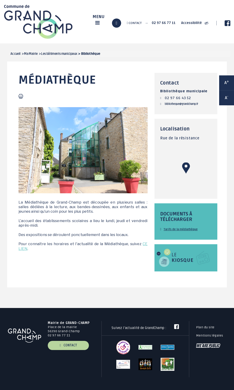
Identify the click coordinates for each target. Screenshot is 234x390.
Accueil (16, 54)
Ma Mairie (30, 54)
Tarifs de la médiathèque (181, 229)
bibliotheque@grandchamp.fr (181, 104)
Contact (134, 23)
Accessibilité (194, 23)
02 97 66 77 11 (164, 23)
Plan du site (205, 327)
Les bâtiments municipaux (59, 54)
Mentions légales (209, 335)
